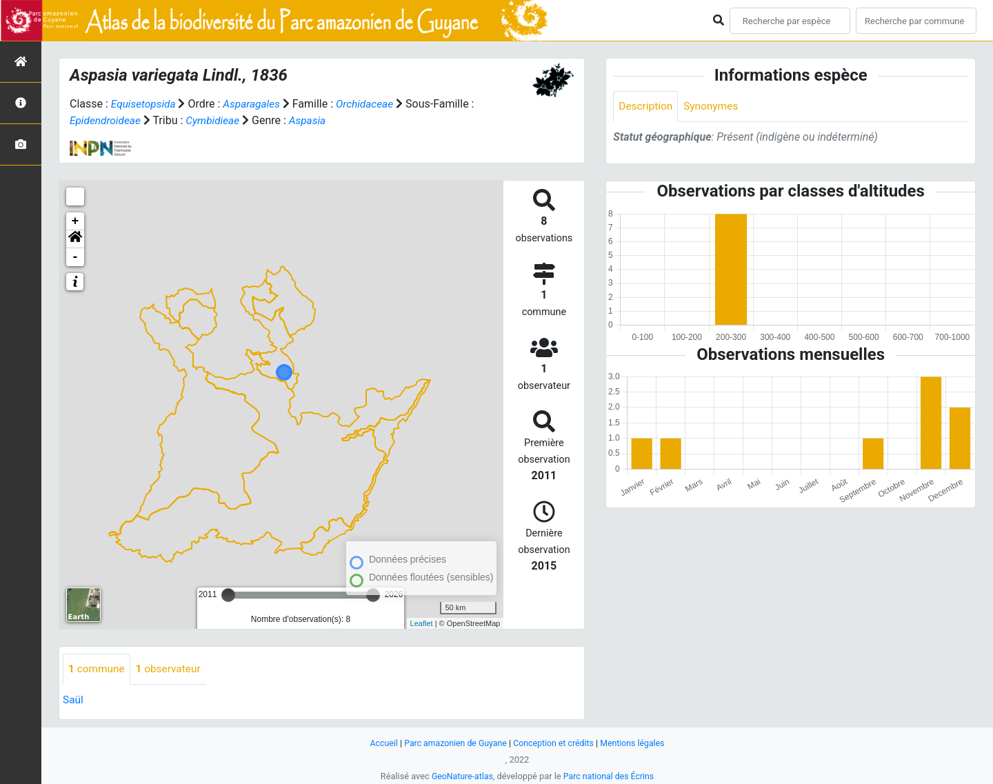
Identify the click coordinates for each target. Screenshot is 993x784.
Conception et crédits (554, 743)
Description (646, 106)
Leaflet (421, 623)
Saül (73, 700)
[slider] (228, 595)
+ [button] (75, 221)
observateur (171, 669)
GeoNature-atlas (460, 776)
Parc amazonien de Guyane (453, 743)
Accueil (378, 743)
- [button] (75, 257)
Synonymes (713, 106)
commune (97, 669)
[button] (75, 239)
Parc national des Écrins (610, 776)
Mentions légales (636, 743)
